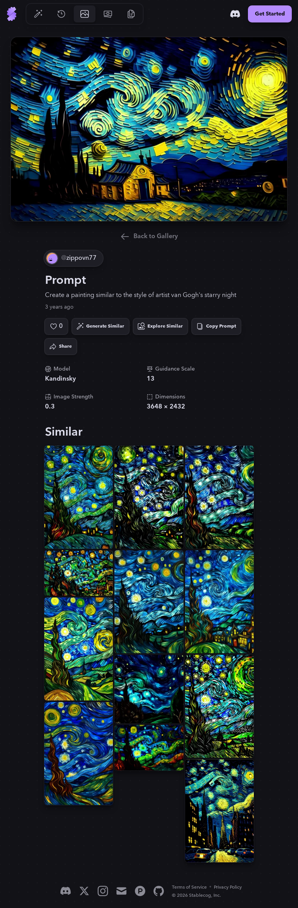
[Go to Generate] (38, 14)
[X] (84, 891)
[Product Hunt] (140, 891)
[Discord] (235, 14)
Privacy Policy (228, 887)
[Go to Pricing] (108, 14)
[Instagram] (103, 891)
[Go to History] (61, 14)
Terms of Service (189, 887)
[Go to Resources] (131, 14)
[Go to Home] (11, 14)
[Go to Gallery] (84, 14)
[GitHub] (158, 891)
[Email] (121, 891)
